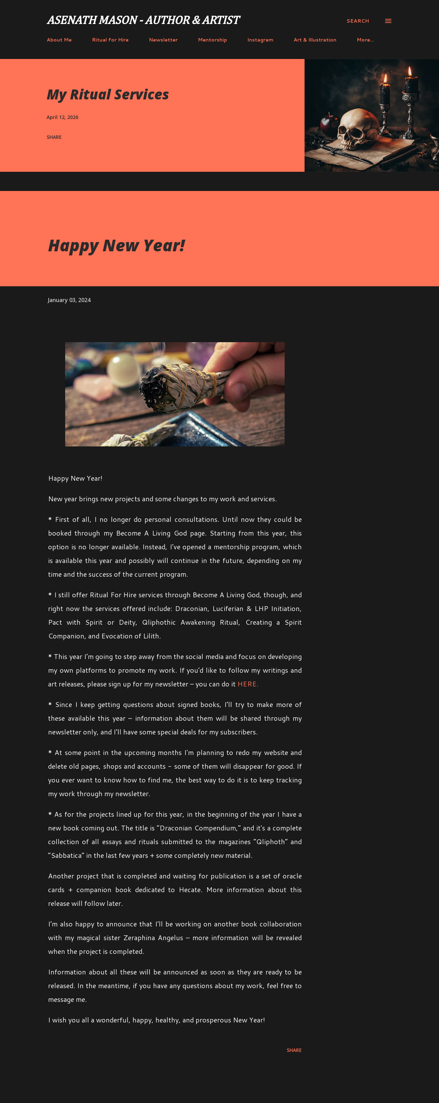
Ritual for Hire (110, 39)
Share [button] (54, 137)
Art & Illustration (315, 39)
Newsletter (163, 39)
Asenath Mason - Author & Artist (143, 21)
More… (365, 39)
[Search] (357, 21)
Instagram (260, 39)
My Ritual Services (108, 94)
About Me (59, 39)
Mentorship (212, 39)
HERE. (247, 683)
